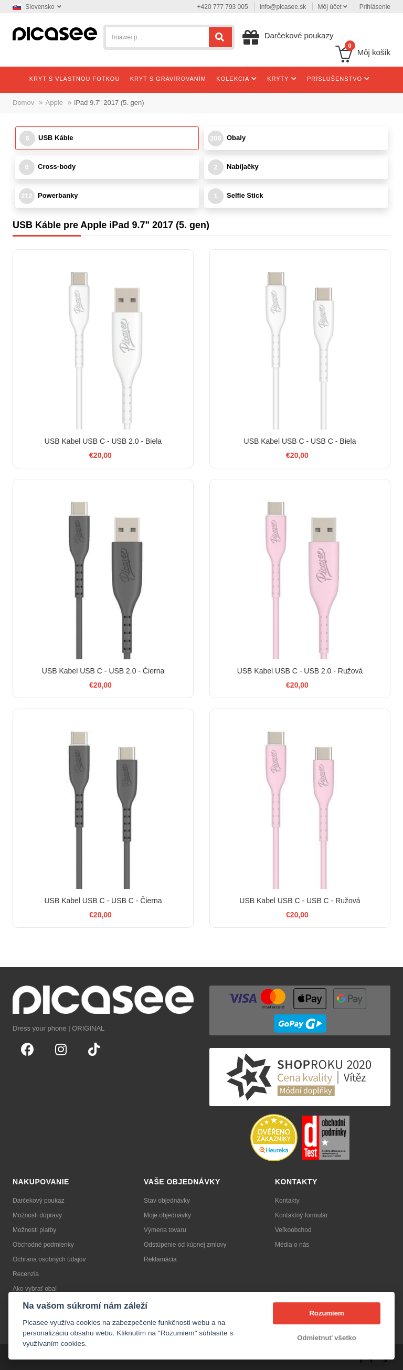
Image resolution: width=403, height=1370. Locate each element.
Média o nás (292, 1244)
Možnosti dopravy (37, 1215)
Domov (23, 102)
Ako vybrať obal (35, 1288)
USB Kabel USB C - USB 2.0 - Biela (103, 441)
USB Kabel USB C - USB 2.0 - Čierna (103, 671)
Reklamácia (160, 1259)
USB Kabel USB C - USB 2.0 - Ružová (300, 671)
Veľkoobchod (293, 1230)
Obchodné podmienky (43, 1244)
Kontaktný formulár (301, 1215)
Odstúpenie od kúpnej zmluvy (185, 1244)
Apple (54, 102)
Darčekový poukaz (39, 1200)
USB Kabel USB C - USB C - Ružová (299, 900)
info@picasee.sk (283, 6)
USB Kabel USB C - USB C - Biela (300, 441)
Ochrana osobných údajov (49, 1259)
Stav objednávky (167, 1200)
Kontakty (287, 1200)
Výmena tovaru (165, 1230)
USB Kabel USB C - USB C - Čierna (103, 900)
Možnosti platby (34, 1230)
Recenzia (26, 1274)
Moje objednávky (167, 1215)
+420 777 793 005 (222, 6)
